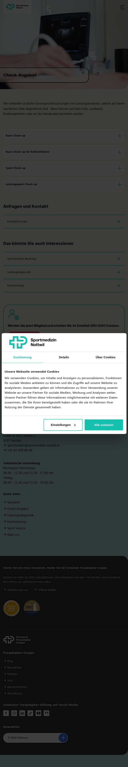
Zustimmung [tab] (22, 357)
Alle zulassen (103, 425)
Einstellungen (63, 425)
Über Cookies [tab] (105, 357)
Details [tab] (64, 357)
